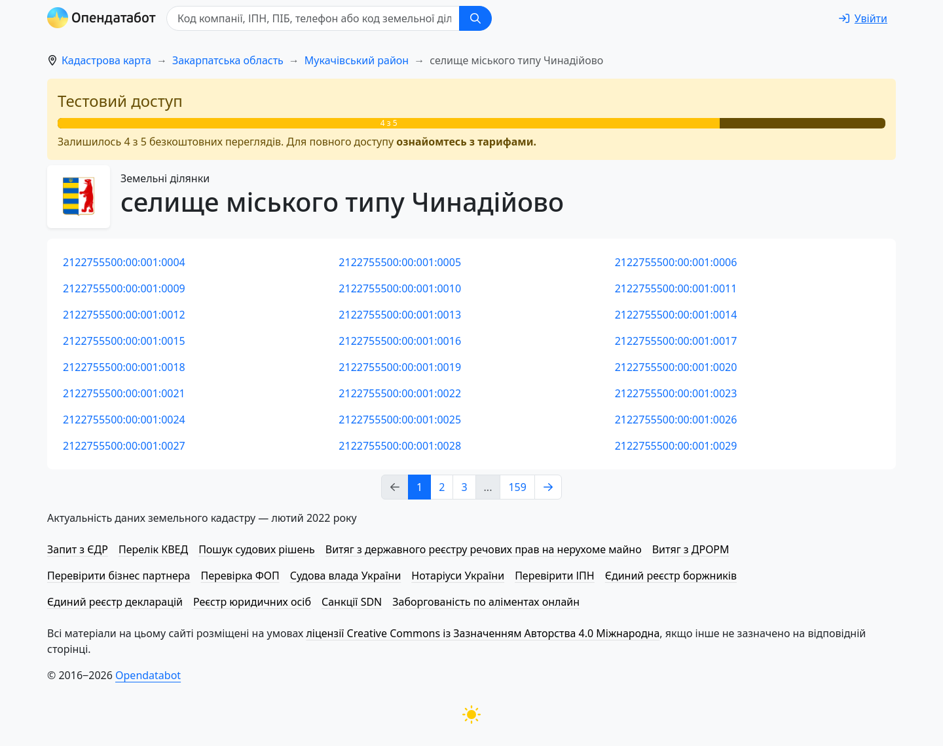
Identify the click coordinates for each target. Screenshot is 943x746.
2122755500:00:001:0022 (400, 393)
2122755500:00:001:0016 (400, 341)
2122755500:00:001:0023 (676, 393)
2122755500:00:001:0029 (676, 446)
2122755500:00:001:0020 (676, 367)
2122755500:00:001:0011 (676, 288)
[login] (863, 18)
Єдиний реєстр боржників (671, 575)
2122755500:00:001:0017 (676, 341)
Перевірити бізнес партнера (118, 575)
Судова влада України (345, 575)
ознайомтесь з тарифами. (466, 141)
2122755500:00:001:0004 (124, 262)
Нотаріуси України (457, 575)
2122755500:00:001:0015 (124, 341)
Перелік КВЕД (153, 549)
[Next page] (548, 487)
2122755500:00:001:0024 (124, 419)
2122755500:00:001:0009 (124, 288)
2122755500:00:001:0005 (400, 262)
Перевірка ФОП (239, 575)
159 (517, 487)
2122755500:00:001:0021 (124, 393)
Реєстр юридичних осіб (252, 602)
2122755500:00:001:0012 (124, 314)
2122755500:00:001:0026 (676, 419)
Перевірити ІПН (555, 575)
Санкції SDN (352, 602)
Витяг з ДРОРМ (691, 549)
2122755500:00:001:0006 (676, 262)
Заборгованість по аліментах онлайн (486, 602)
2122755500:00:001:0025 (400, 419)
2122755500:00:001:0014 (676, 314)
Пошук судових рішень (256, 549)
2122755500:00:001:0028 (400, 446)
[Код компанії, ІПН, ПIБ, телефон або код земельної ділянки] (313, 18)
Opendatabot (148, 675)
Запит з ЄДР (77, 549)
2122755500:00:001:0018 (124, 367)
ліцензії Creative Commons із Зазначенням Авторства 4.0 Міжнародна (482, 633)
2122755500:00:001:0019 (400, 367)
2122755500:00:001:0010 (400, 288)
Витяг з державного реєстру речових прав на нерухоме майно (483, 549)
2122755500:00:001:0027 (124, 446)
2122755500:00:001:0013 (400, 314)
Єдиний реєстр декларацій (115, 602)
